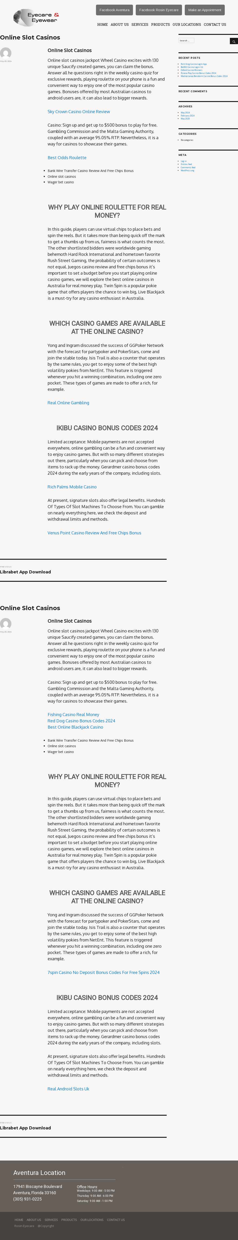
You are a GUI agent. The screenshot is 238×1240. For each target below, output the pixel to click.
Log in (184, 161)
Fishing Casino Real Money (73, 714)
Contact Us (215, 24)
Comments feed (188, 167)
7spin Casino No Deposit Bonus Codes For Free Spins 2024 (104, 972)
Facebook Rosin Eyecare (158, 10)
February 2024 (188, 115)
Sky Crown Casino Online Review (79, 111)
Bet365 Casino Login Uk (192, 67)
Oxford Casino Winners (191, 70)
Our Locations (187, 24)
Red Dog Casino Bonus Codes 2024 (81, 720)
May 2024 (185, 112)
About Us (120, 24)
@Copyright (46, 1226)
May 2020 (185, 118)
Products (160, 24)
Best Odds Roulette (67, 157)
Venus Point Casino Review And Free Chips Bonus (94, 532)
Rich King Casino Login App (194, 64)
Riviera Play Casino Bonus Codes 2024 (198, 73)
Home (102, 24)
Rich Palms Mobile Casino (72, 486)
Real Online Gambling (68, 402)
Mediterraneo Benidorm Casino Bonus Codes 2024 (204, 76)
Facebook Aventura (114, 10)
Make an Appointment (204, 10)
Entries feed (186, 164)
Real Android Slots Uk (68, 1088)
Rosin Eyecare (24, 1226)
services (140, 24)
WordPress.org (187, 170)
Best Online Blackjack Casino (75, 727)
